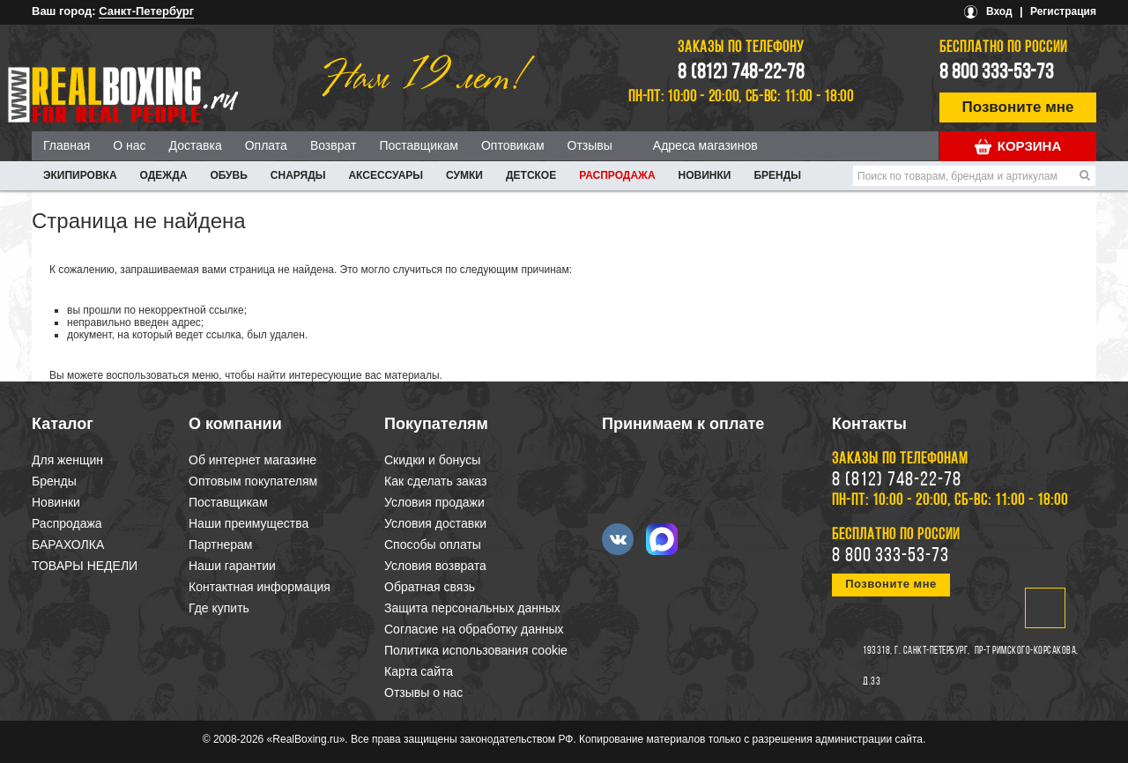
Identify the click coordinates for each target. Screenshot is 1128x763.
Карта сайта (418, 671)
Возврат (333, 145)
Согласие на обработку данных (474, 629)
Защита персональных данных (472, 608)
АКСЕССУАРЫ (385, 175)
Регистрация (1063, 11)
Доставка (195, 145)
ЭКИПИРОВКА (80, 175)
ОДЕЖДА (164, 175)
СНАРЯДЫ (298, 175)
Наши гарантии (232, 566)
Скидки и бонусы (432, 460)
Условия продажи (434, 502)
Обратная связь (429, 587)
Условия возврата (435, 566)
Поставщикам (418, 145)
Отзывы (590, 145)
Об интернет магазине (252, 460)
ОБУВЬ (228, 175)
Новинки (705, 175)
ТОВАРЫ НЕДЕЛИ (84, 566)
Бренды (777, 175)
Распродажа (617, 175)
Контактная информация (259, 587)
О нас (129, 145)
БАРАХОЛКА (68, 544)
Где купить (219, 608)
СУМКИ (464, 175)
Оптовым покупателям (253, 481)
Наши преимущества (248, 523)
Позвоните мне (1018, 107)
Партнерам (220, 544)
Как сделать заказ (435, 481)
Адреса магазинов (705, 145)
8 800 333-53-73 (996, 73)
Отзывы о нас (423, 692)
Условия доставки (435, 523)
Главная (66, 145)
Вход (999, 11)
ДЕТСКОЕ (531, 175)
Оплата (266, 145)
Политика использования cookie (476, 650)
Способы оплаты (432, 544)
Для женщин (67, 460)
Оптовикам (513, 145)
